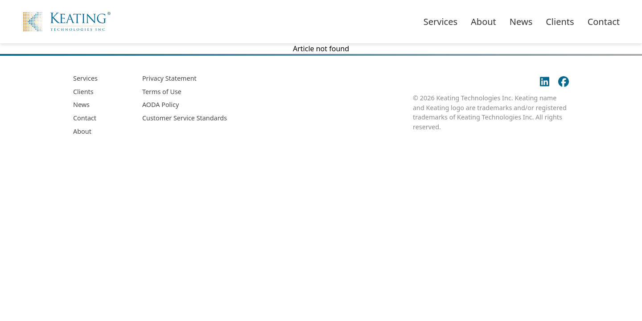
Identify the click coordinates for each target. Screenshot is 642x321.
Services (440, 22)
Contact (604, 22)
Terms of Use (161, 91)
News (521, 22)
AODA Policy (160, 104)
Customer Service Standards (184, 118)
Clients (560, 22)
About (483, 22)
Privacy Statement (169, 78)
